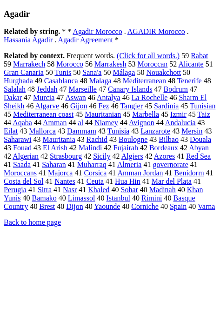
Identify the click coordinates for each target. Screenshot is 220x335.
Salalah (15, 89)
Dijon (74, 206)
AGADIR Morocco (156, 31)
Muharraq (92, 164)
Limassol (81, 198)
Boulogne (133, 139)
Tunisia (118, 131)
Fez (104, 106)
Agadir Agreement (85, 40)
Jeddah (47, 89)
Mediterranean (144, 81)
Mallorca (42, 131)
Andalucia (180, 123)
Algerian (26, 156)
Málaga (124, 72)
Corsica (95, 173)
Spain (178, 206)
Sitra (45, 190)
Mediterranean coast (43, 114)
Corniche (145, 206)
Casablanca (61, 81)
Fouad (22, 148)
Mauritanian (103, 114)
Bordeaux (163, 148)
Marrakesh (110, 64)
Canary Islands (130, 89)
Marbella (145, 114)
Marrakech (29, 64)
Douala (200, 139)
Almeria (129, 164)
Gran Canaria (24, 72)
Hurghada (18, 81)
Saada (22, 164)
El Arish (55, 148)
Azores (164, 156)
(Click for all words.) (148, 56)
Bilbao (169, 139)
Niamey (106, 123)
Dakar (13, 97)
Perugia (15, 190)
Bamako (44, 198)
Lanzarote (155, 131)
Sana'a (91, 72)
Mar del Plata (172, 181)
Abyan (199, 148)
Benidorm (189, 173)
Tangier (131, 106)
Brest (47, 206)
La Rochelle (150, 97)
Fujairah (125, 148)
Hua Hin (127, 181)
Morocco (69, 64)
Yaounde (107, 206)
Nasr (70, 190)
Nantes (64, 181)
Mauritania (59, 139)
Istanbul (118, 198)
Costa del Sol (23, 181)
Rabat (199, 56)
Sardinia (166, 106)
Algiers (132, 156)
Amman (55, 123)
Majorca (60, 173)
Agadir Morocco (97, 31)
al (81, 123)
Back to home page (32, 222)
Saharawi (18, 139)
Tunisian (202, 106)
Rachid (97, 139)
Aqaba (22, 123)
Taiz (203, 114)
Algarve (47, 106)
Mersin (191, 131)
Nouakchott (163, 72)
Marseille (83, 89)
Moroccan (152, 64)
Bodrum (175, 89)
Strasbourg (66, 156)
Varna (206, 206)
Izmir (178, 114)
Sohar (129, 190)
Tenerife (189, 81)
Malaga (100, 81)
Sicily (101, 156)
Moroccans (20, 173)
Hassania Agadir (28, 40)
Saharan (54, 164)
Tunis (62, 72)
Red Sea (198, 156)
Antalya (108, 97)
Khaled (98, 190)
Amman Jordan (140, 173)
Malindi (90, 148)
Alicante (190, 64)
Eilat (11, 131)
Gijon (78, 106)
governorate (170, 164)
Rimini (151, 198)
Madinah (162, 190)
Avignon (141, 123)
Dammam (81, 131)
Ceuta (95, 181)
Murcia (43, 97)
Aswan (75, 97)
